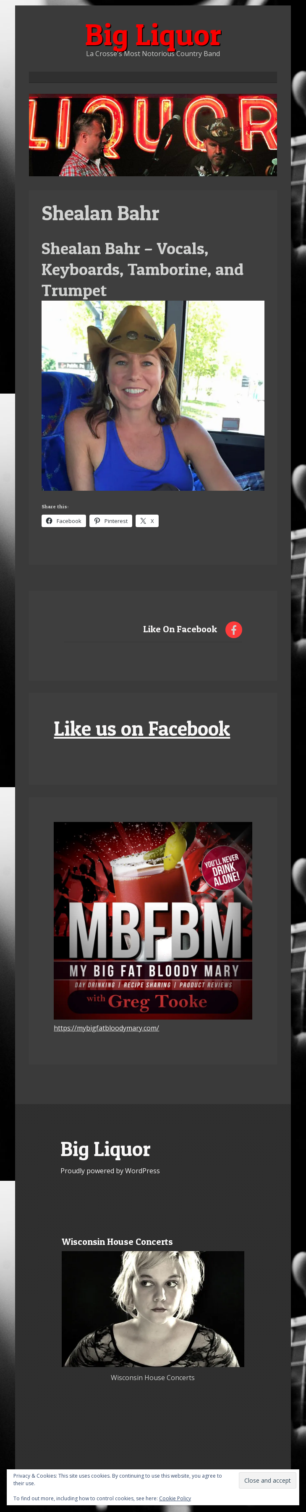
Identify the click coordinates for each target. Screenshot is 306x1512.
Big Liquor (153, 34)
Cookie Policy (175, 1498)
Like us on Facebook (142, 728)
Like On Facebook (180, 628)
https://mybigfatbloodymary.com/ (106, 1028)
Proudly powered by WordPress (110, 1170)
